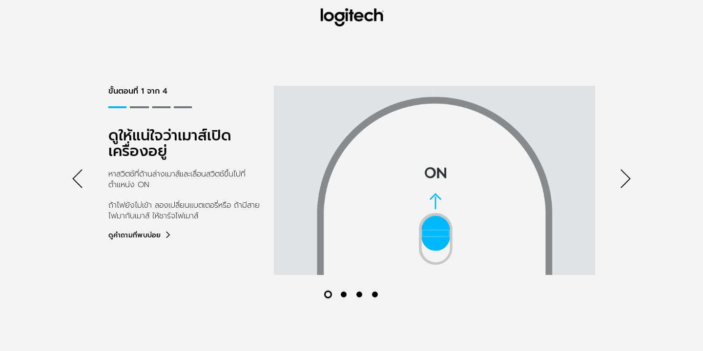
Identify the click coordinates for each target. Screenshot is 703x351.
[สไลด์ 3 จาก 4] (359, 294)
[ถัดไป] (625, 180)
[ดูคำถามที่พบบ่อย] (139, 235)
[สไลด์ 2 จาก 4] (344, 294)
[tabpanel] (351, 180)
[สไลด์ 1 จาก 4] (328, 294)
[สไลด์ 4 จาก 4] (375, 294)
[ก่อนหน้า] (77, 180)
